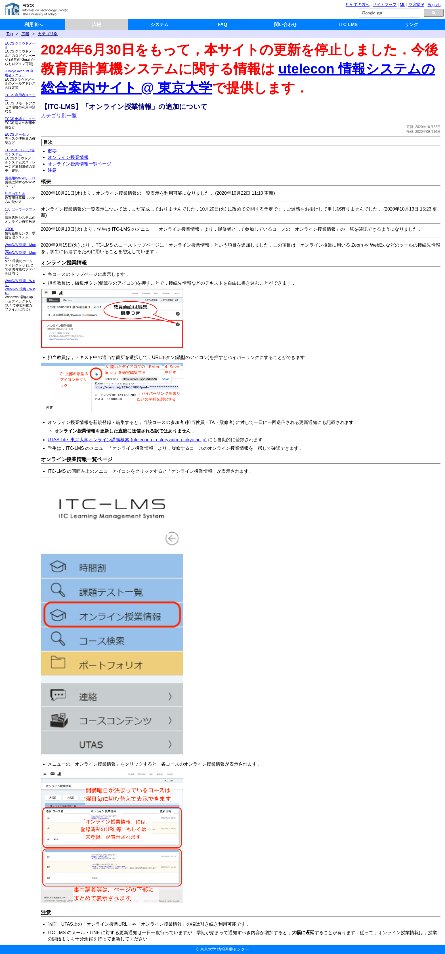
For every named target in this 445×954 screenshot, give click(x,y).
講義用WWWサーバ (20, 178)
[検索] (389, 13)
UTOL (9, 229)
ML (402, 4)
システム (159, 24)
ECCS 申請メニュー (20, 119)
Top (10, 33)
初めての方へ (358, 4)
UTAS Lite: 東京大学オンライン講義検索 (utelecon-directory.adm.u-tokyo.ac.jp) (127, 439)
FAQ (222, 24)
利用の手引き (15, 194)
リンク (411, 24)
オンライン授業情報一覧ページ (79, 163)
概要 (52, 151)
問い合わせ (285, 24)
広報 (96, 24)
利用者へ (33, 24)
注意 (52, 170)
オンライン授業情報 (68, 157)
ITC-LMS (348, 24)
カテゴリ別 (48, 33)
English (433, 4)
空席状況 (416, 4)
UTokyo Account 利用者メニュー (19, 73)
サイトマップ (384, 4)
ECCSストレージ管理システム (20, 152)
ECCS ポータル (17, 134)
